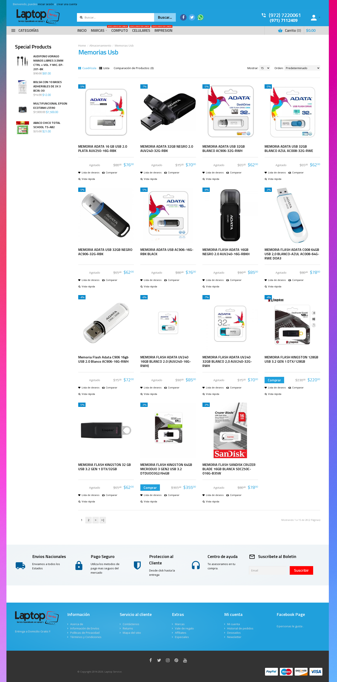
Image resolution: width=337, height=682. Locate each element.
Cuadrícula (87, 68)
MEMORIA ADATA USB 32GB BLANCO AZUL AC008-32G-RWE (289, 148)
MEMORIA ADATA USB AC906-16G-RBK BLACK (166, 251)
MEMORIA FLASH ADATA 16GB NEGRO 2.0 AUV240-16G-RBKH (226, 251)
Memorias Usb (124, 45)
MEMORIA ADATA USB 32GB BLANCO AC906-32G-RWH (223, 148)
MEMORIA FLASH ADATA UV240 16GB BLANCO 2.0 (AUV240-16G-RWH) (165, 361)
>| (102, 520)
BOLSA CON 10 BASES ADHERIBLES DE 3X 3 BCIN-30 (47, 86)
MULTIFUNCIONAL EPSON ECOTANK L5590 (50, 105)
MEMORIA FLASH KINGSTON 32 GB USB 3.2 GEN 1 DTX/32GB (104, 466)
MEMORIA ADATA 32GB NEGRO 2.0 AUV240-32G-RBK (166, 148)
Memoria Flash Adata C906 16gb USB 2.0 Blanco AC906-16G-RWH (103, 359)
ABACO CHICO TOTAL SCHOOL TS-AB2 (46, 125)
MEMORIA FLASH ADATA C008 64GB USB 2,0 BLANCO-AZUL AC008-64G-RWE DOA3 (292, 253)
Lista (104, 68)
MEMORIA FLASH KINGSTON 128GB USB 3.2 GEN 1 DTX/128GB (291, 359)
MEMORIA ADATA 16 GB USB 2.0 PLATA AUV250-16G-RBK (102, 148)
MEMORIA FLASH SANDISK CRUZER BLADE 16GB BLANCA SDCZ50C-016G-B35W (229, 468)
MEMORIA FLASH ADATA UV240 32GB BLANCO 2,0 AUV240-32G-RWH (227, 361)
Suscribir (301, 570)
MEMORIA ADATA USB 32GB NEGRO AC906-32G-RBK (105, 251)
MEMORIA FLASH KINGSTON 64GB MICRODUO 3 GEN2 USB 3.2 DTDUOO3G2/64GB (166, 468)
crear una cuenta (67, 4)
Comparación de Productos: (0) (133, 68)
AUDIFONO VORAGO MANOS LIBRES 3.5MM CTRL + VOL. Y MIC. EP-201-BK (48, 62)
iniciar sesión (46, 4)
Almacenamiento (100, 45)
